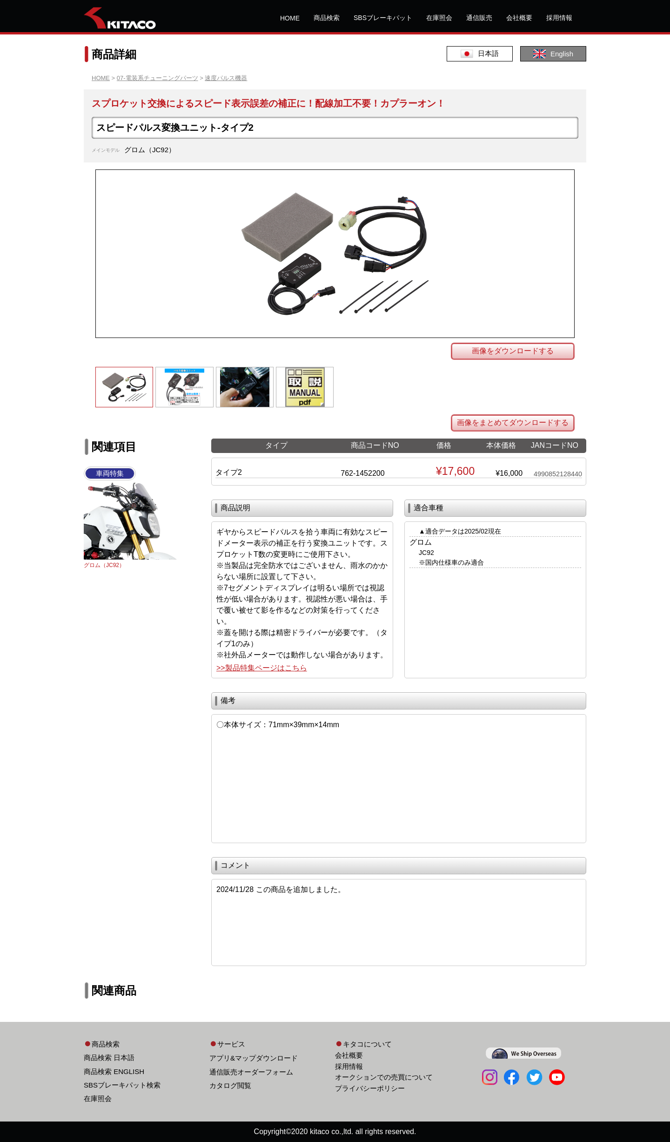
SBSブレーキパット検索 (122, 1085)
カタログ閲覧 (230, 1085)
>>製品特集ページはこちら (261, 668)
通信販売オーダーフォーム (251, 1072)
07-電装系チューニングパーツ (157, 77)
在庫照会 (439, 17)
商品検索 (327, 17)
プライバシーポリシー (370, 1088)
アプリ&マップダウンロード (253, 1058)
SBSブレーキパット (383, 17)
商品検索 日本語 (109, 1057)
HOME (290, 18)
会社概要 (519, 17)
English (553, 53)
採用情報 (559, 17)
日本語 (480, 53)
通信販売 (479, 17)
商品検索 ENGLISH (114, 1071)
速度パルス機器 (226, 77)
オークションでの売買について (384, 1077)
